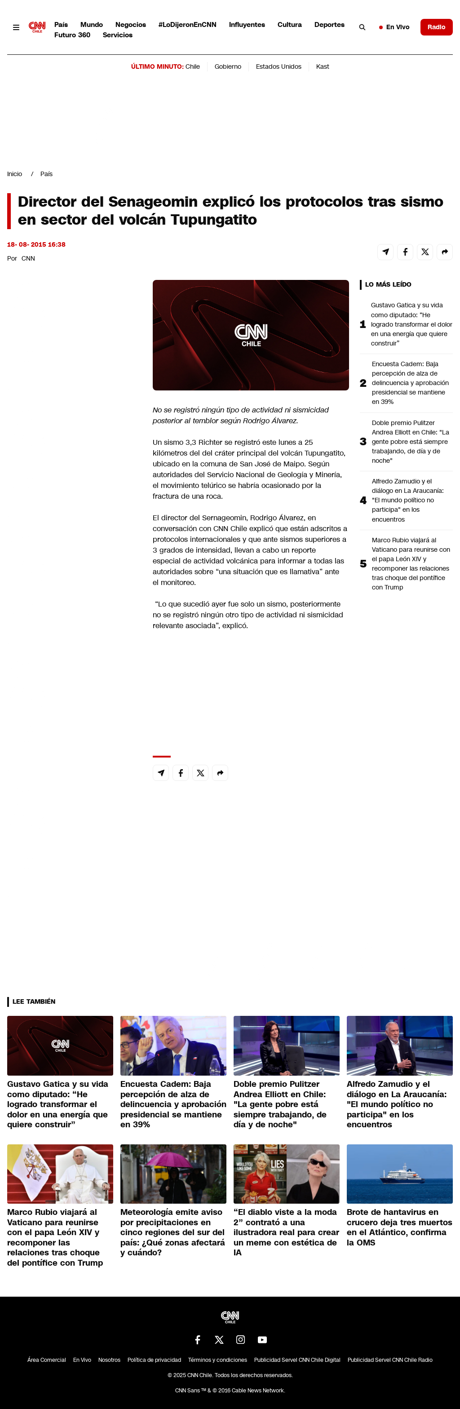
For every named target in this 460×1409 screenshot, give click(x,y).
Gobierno (228, 66)
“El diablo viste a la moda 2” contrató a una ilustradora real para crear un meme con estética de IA (286, 1232)
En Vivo (394, 26)
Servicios (118, 35)
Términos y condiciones (217, 1360)
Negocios (130, 24)
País (61, 24)
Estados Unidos (278, 66)
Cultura (290, 24)
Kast (322, 66)
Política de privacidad (154, 1360)
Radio (437, 26)
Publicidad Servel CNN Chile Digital (297, 1360)
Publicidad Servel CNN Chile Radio (390, 1360)
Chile (193, 66)
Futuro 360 (72, 35)
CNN (28, 258)
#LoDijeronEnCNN (188, 24)
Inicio (14, 173)
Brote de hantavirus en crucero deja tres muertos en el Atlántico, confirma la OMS (399, 1227)
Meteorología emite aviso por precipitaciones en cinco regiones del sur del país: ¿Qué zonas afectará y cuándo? (172, 1232)
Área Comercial (46, 1360)
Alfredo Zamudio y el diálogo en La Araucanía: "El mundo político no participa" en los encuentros (408, 500)
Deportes (329, 24)
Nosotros (109, 1360)
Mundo (91, 24)
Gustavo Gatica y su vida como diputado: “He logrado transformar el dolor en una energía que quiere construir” (411, 324)
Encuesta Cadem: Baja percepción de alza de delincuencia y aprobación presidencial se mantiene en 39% (410, 382)
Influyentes (247, 24)
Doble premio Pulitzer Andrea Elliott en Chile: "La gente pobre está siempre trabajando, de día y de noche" (410, 441)
